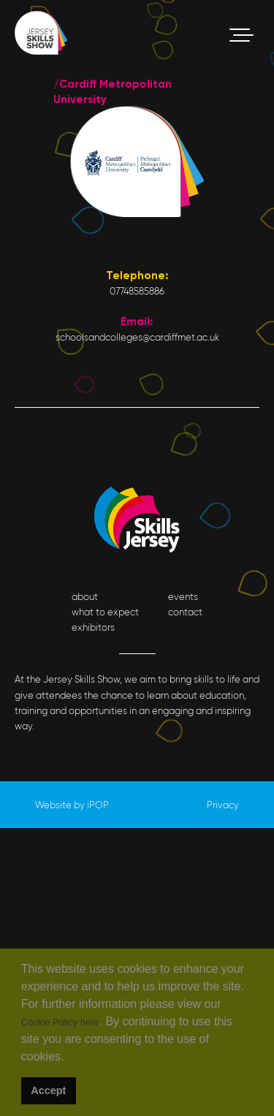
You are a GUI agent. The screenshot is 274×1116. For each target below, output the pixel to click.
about (85, 596)
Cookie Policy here (60, 1022)
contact (185, 612)
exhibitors (93, 627)
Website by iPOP (72, 805)
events (183, 596)
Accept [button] (48, 1090)
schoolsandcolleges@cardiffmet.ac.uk (137, 337)
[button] (69, 1058)
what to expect (105, 612)
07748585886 (137, 291)
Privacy (223, 805)
